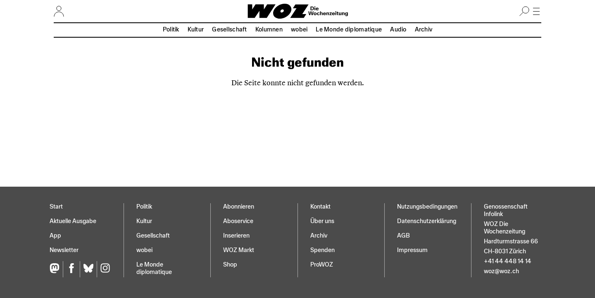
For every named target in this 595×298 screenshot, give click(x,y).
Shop (230, 264)
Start (56, 206)
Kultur (196, 29)
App (55, 235)
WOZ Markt (238, 250)
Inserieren (236, 235)
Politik (171, 29)
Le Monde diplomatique (349, 29)
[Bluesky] (88, 269)
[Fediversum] (56, 269)
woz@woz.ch (501, 271)
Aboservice (238, 221)
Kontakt (320, 206)
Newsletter (64, 250)
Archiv (424, 29)
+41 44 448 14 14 (507, 261)
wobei (299, 29)
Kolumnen (269, 29)
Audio (398, 29)
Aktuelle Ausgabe (73, 221)
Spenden (322, 250)
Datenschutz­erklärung (426, 221)
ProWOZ (321, 264)
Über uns (322, 221)
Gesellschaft (229, 29)
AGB (403, 235)
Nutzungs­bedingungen (427, 206)
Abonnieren (238, 206)
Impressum (412, 250)
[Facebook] (71, 269)
